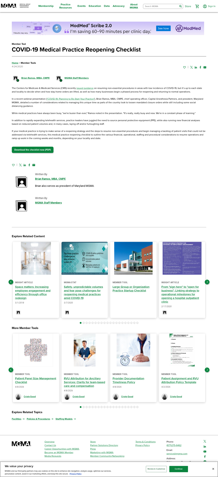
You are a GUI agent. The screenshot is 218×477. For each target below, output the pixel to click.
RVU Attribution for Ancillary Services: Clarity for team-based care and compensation (84, 382)
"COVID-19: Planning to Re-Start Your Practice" (71, 98)
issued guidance (84, 88)
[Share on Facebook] (200, 67)
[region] (109, 469)
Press (93, 448)
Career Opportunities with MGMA (61, 448)
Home (15, 62)
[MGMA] (16, 6)
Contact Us (50, 445)
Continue (178, 469)
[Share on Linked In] (196, 67)
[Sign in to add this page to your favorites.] (184, 67)
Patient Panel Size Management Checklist (30, 380)
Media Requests (52, 456)
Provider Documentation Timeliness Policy (129, 380)
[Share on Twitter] (191, 67)
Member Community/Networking (107, 456)
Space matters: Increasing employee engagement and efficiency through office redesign (33, 292)
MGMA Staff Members (77, 78)
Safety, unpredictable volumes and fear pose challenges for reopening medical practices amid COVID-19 (84, 292)
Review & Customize (156, 469)
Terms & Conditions (145, 441)
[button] (196, 6)
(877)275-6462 (173, 445)
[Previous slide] (11, 282)
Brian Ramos (35, 78)
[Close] (213, 469)
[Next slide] (207, 282)
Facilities (16, 418)
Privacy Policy (142, 445)
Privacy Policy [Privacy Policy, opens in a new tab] (76, 474)
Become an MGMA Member (58, 452)
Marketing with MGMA (101, 452)
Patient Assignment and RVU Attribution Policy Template (180, 380)
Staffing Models (64, 418)
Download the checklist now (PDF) (32, 149)
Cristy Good (30, 396)
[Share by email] (205, 67)
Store (93, 441)
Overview (49, 441)
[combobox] (160, 6)
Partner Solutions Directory (104, 445)
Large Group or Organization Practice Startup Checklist (132, 288)
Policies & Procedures (38, 418)
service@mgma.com (176, 453)
